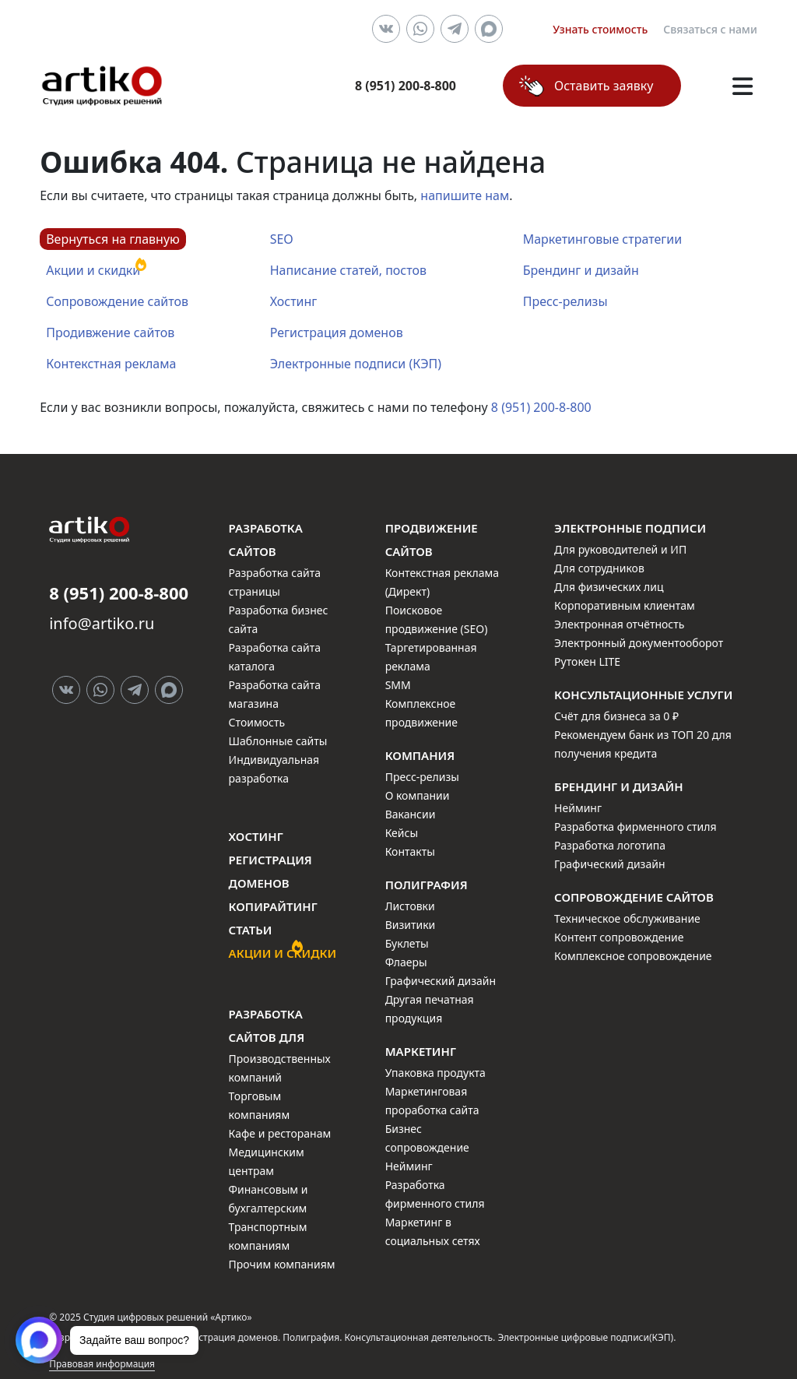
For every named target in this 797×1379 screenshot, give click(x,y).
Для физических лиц (608, 586)
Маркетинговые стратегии (602, 239)
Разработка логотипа (609, 845)
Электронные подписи (630, 528)
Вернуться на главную (113, 239)
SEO (281, 239)
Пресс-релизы (565, 301)
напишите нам (464, 195)
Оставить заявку (603, 85)
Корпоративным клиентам (624, 605)
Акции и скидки (93, 270)
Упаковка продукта (435, 1072)
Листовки (410, 906)
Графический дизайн (440, 980)
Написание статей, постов (348, 270)
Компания (420, 755)
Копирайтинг (273, 906)
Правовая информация (102, 1363)
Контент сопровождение (618, 937)
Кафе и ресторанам (280, 1133)
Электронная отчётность (619, 624)
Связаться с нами (710, 29)
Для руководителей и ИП (620, 549)
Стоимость (257, 722)
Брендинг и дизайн (581, 270)
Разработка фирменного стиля (635, 826)
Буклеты (407, 943)
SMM (398, 684)
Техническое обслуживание (627, 918)
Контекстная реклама (111, 363)
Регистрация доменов (336, 332)
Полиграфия (426, 884)
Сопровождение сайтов (117, 301)
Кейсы (401, 832)
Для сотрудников (599, 568)
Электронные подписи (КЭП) (355, 363)
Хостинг (294, 301)
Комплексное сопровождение (632, 955)
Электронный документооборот (638, 642)
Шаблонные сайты (278, 740)
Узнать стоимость (600, 29)
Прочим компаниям (282, 1264)
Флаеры (406, 962)
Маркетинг (420, 1051)
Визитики (410, 924)
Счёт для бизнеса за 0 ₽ (616, 716)
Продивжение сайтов (110, 332)
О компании (417, 795)
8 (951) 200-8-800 (541, 407)
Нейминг (409, 1166)
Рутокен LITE (587, 661)
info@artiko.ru (101, 623)
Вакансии (410, 814)
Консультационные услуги (643, 694)
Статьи (250, 930)
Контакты (410, 851)
